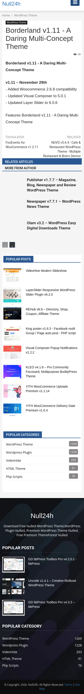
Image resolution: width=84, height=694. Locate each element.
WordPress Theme (16, 22)
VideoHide (13, 460)
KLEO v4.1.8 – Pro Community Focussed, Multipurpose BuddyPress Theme (51, 371)
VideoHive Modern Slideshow (46, 270)
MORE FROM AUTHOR (20, 168)
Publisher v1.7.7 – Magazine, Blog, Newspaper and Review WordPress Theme (51, 185)
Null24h (42, 515)
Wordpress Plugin (19, 452)
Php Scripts (14, 476)
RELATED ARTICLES (19, 162)
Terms (68, 685)
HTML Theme (16, 468)
